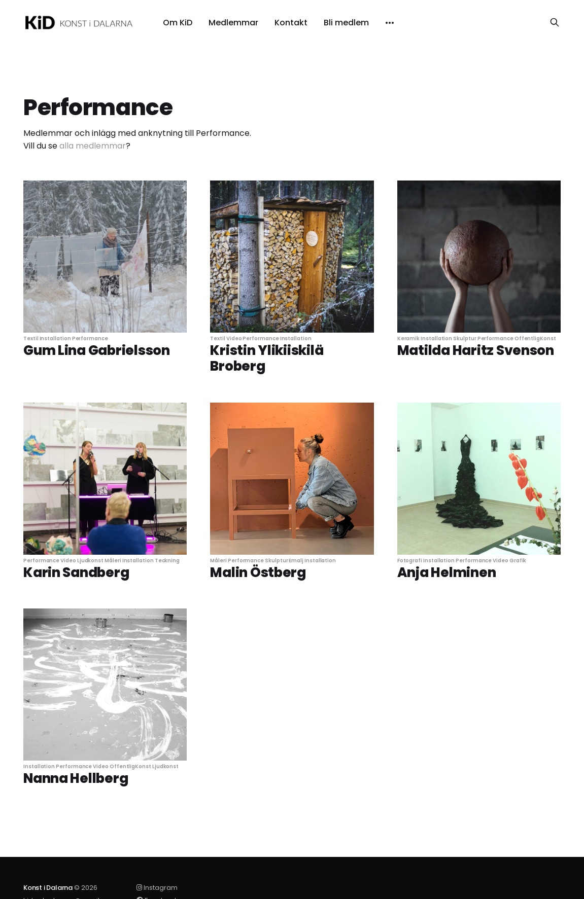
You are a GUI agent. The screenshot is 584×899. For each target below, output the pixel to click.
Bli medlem (346, 23)
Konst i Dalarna (48, 887)
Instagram (157, 887)
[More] (389, 22)
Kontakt (290, 23)
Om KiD (177, 23)
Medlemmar (233, 23)
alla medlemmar (92, 146)
